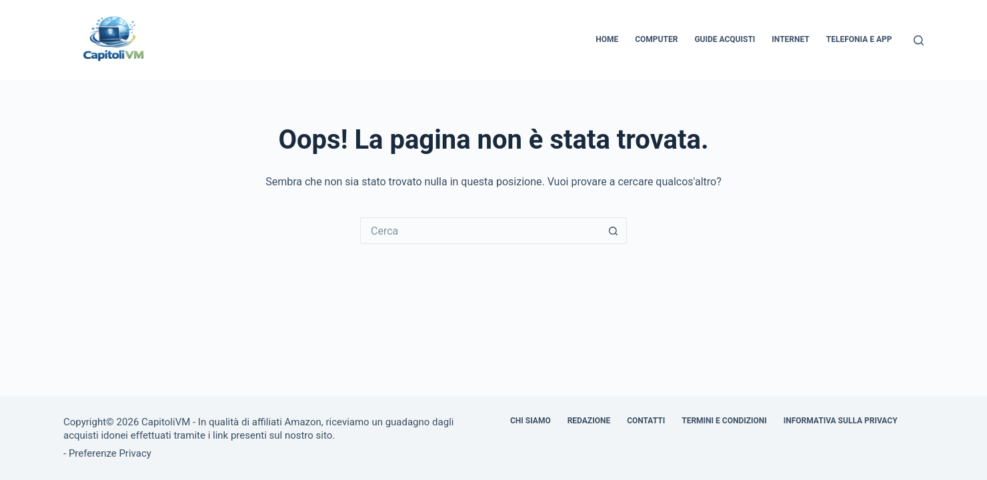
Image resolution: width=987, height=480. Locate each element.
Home (607, 39)
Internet (790, 39)
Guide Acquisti (724, 39)
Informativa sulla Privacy (841, 420)
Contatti (646, 420)
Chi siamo (530, 420)
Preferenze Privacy (110, 453)
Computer (656, 39)
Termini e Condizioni (724, 420)
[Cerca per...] (480, 230)
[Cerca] (919, 40)
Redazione (589, 420)
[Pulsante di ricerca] (613, 230)
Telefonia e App (859, 39)
